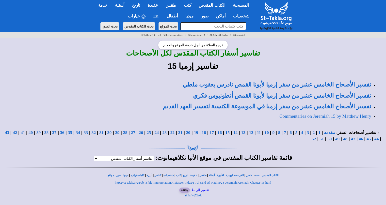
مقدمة (329, 132)
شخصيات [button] (243, 16)
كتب (178, 175)
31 (101, 132)
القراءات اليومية (235, 175)
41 (23, 132)
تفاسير (249, 175)
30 (109, 132)
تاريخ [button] (136, 5)
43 (7, 132)
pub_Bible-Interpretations (170, 35)
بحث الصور (110, 26)
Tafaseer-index (195, 35)
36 (62, 132)
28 (125, 132)
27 (133, 132)
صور (118, 175)
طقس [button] (171, 5)
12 (251, 132)
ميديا (126, 175)
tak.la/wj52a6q (193, 195)
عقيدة (193, 175)
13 (243, 132)
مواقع (111, 175)
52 (314, 139)
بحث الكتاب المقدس (139, 26)
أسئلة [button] (120, 5)
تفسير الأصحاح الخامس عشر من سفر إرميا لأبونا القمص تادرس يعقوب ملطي (277, 84)
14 (235, 132)
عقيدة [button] (153, 5)
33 (86, 132)
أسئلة (212, 175)
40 (31, 132)
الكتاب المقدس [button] (212, 5)
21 (180, 132)
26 (141, 132)
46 (361, 139)
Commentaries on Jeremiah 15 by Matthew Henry (325, 116)
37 (54, 132)
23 (164, 132)
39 (38, 132)
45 (369, 139)
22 (172, 132)
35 (70, 132)
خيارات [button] (137, 16)
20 (188, 132)
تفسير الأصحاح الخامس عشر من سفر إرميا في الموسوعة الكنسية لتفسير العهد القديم (267, 106)
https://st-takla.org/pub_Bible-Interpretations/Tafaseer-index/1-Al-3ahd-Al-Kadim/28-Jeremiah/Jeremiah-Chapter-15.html (193, 182)
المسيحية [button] (241, 5)
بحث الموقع (168, 26)
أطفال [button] (172, 16)
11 (259, 132)
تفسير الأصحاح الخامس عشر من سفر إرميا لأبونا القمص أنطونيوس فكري (282, 95)
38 (46, 132)
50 (329, 139)
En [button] (156, 16)
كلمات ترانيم (138, 175)
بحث (257, 175)
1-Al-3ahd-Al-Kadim (217, 35)
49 (337, 139)
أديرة (149, 175)
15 (227, 132)
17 (212, 132)
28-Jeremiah (239, 35)
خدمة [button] (103, 5)
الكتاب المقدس (270, 175)
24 (157, 132)
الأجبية (220, 175)
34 (78, 132)
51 (322, 139)
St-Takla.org (147, 35)
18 (204, 132)
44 (376, 139)
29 (117, 132)
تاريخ (185, 175)
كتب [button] (187, 5)
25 (149, 132)
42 (15, 132)
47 (353, 139)
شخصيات (168, 175)
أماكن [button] (221, 16)
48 (345, 139)
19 (196, 132)
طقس (203, 175)
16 (220, 132)
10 (267, 132)
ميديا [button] (189, 16)
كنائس (157, 175)
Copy (184, 190)
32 (94, 132)
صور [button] (205, 16)
